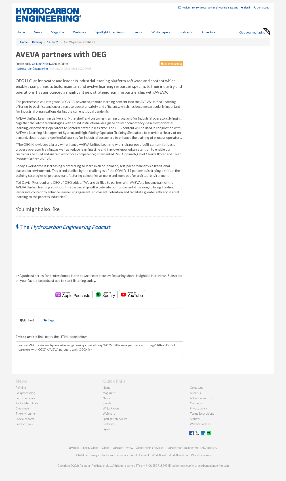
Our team (196, 403)
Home (21, 32)
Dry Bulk (73, 447)
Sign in (246, 7)
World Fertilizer (178, 455)
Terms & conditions (202, 413)
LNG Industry (208, 447)
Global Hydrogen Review (117, 447)
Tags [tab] (49, 320)
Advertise (208, 32)
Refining (21, 387)
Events (138, 32)
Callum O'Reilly (41, 63)
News (106, 398)
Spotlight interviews (109, 32)
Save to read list (171, 63)
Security (195, 419)
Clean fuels (22, 408)
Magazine (57, 32)
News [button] (38, 32)
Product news (24, 424)
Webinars (79, 32)
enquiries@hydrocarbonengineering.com (203, 465)
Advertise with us (201, 398)
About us (195, 393)
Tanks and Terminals (115, 455)
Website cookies (200, 424)
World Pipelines (201, 455)
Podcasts (186, 32)
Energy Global (90, 447)
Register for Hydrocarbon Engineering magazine (208, 7)
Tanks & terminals (27, 403)
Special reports (25, 419)
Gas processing (25, 393)
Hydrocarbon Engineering (32, 68)
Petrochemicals (25, 398)
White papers (160, 32)
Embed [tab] (27, 320)
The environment (26, 413)
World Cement (139, 455)
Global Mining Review (149, 447)
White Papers (111, 408)
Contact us (261, 7)
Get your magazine (254, 32)
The (63, 227)
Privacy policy (198, 408)
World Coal (159, 455)
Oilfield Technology (86, 455)
